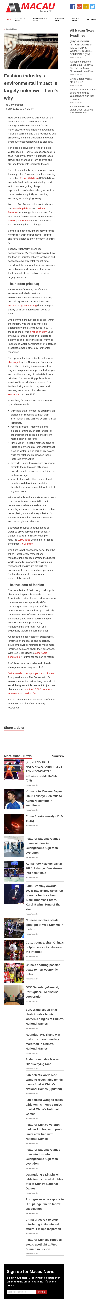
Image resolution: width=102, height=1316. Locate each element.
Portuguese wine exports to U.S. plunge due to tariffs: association (45, 1204)
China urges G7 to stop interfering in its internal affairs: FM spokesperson (43, 1224)
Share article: (14, 727)
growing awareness (19, 220)
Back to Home (10, 29)
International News (40, 20)
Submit (41, 1292)
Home (8, 20)
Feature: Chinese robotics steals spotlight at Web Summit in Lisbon (44, 1244)
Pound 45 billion (29, 178)
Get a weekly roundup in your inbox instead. (32, 673)
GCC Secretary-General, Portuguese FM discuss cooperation (42, 992)
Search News (75, 20)
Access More (57, 756)
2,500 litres (24, 539)
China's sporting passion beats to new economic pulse (43, 969)
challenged (14, 362)
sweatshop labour (21, 208)
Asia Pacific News (21, 20)
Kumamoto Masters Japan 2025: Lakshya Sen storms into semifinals (44, 868)
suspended (14, 394)
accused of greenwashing (22, 305)
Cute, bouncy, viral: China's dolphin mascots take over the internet (45, 947)
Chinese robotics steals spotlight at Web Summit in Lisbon (44, 924)
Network (91, 20)
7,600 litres (26, 543)
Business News (59, 20)
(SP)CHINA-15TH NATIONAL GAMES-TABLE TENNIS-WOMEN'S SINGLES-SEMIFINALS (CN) (44, 771)
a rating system (38, 331)
